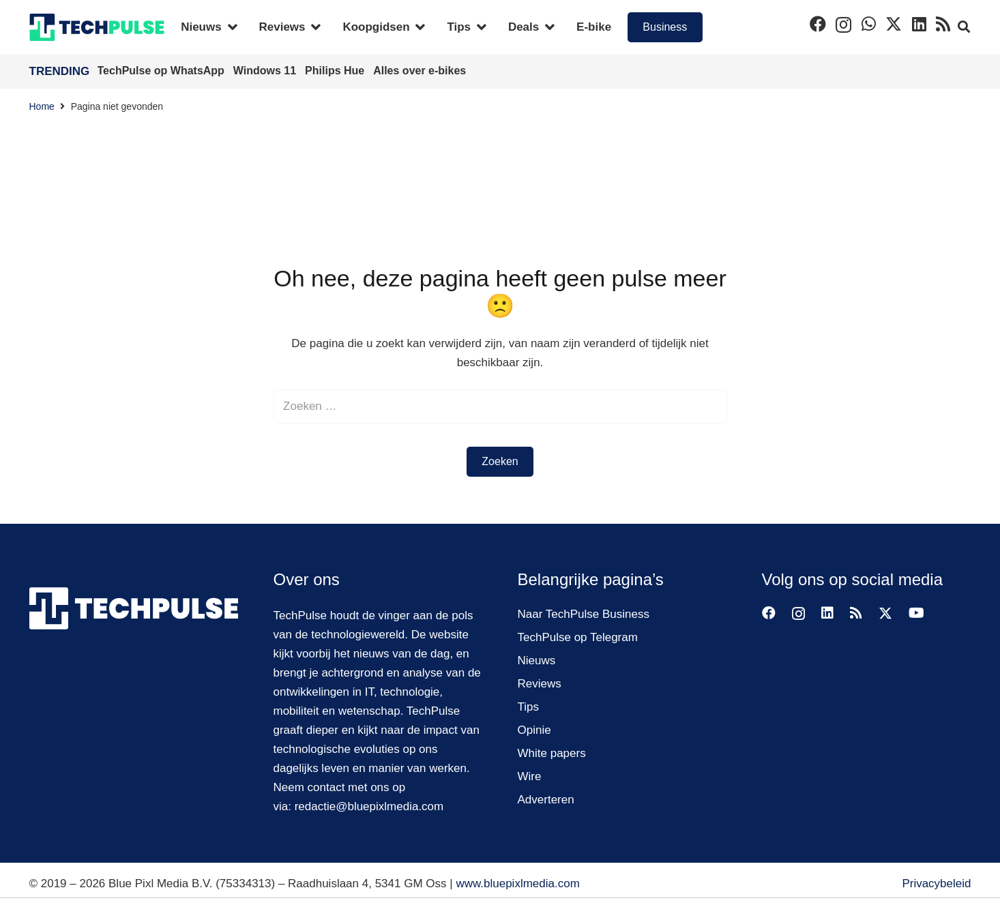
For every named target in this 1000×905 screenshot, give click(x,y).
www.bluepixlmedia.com (517, 883)
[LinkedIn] (919, 24)
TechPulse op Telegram (578, 637)
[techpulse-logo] (97, 27)
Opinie (534, 730)
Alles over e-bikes (419, 70)
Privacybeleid (936, 883)
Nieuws (537, 660)
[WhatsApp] (869, 24)
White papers (552, 753)
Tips (529, 706)
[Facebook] (818, 24)
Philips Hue (336, 70)
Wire (530, 776)
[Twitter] (893, 24)
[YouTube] (916, 613)
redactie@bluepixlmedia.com (369, 806)
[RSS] (943, 24)
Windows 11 (266, 70)
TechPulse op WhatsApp (163, 70)
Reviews (539, 683)
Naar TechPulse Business (583, 614)
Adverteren (546, 799)
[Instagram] (843, 24)
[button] (963, 27)
